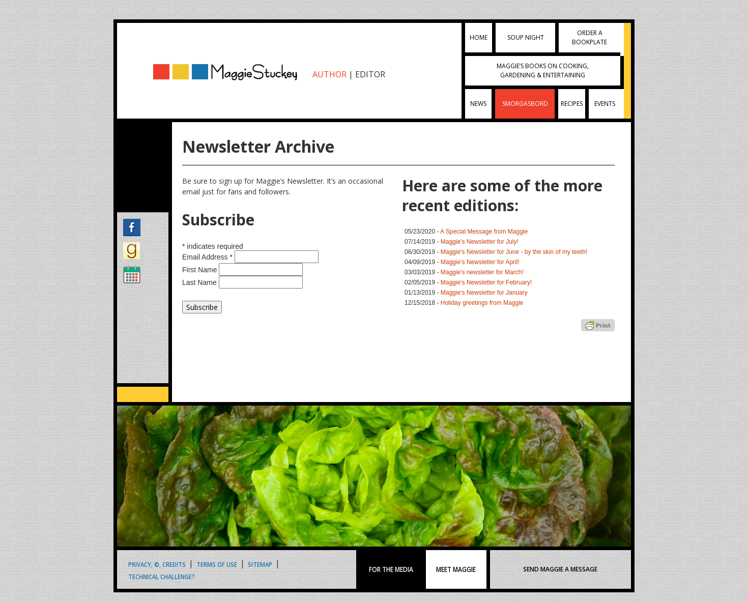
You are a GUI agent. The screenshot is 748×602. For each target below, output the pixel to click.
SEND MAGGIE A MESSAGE (560, 569)
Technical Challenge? (161, 576)
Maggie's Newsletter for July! (480, 241)
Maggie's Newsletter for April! (480, 262)
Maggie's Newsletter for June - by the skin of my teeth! (514, 251)
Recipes (572, 103)
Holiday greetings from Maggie (482, 302)
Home (478, 37)
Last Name (200, 282)
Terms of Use (216, 564)
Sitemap (260, 564)
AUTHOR (329, 74)
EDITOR (370, 74)
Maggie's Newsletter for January (484, 292)
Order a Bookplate (589, 37)
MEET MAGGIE (456, 569)
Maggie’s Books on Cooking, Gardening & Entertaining (543, 70)
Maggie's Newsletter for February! (486, 282)
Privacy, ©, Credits (157, 564)
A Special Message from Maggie (484, 231)
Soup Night (525, 37)
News (478, 103)
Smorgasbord (525, 103)
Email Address (208, 257)
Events (604, 103)
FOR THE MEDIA (391, 569)
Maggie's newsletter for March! (482, 272)
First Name (200, 270)
